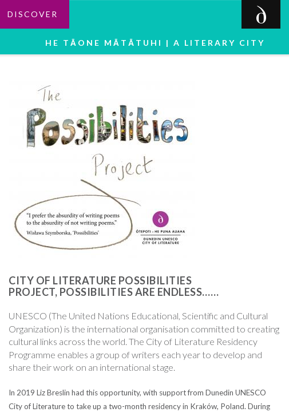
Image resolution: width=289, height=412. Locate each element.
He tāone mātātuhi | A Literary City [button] (158, 42)
